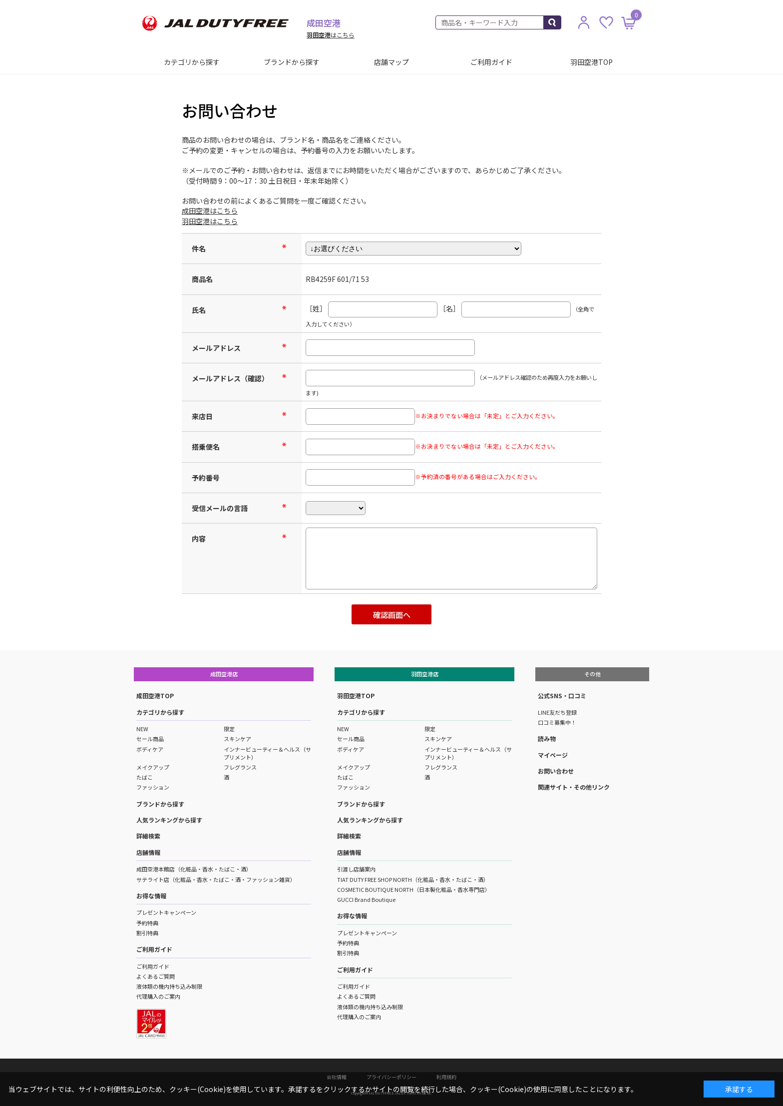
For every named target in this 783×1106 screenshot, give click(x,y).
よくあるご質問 (155, 976)
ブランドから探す (292, 62)
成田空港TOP (155, 695)
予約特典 (147, 923)
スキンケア (237, 739)
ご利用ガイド (491, 62)
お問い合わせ (556, 771)
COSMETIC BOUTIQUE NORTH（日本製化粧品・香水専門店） (413, 889)
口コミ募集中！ (557, 722)
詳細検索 (148, 835)
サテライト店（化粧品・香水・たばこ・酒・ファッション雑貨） (216, 879)
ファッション (152, 787)
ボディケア (149, 749)
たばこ (144, 777)
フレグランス (240, 767)
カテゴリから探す (192, 62)
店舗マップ (391, 62)
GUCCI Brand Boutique (366, 899)
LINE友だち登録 (557, 712)
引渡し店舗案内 (356, 869)
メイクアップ (152, 767)
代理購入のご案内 (158, 996)
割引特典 (147, 933)
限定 (229, 729)
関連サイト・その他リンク (574, 787)
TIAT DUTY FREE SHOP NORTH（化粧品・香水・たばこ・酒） (413, 879)
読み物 (547, 738)
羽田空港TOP (591, 62)
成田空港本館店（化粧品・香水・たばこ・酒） (194, 869)
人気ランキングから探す (169, 820)
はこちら (331, 34)
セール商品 (150, 739)
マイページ (553, 755)
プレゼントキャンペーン (166, 912)
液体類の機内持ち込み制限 (169, 986)
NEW (142, 729)
